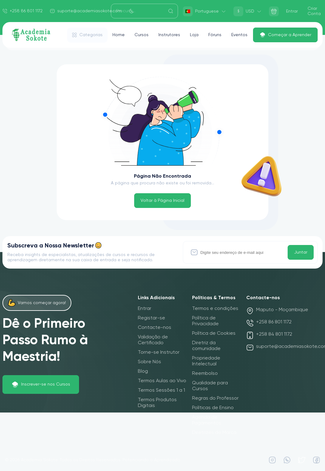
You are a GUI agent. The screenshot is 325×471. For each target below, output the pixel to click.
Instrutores (169, 35)
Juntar (300, 252)
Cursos (141, 35)
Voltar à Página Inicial (162, 200)
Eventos (239, 35)
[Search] (144, 11)
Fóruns (214, 35)
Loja (194, 35)
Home (118, 35)
